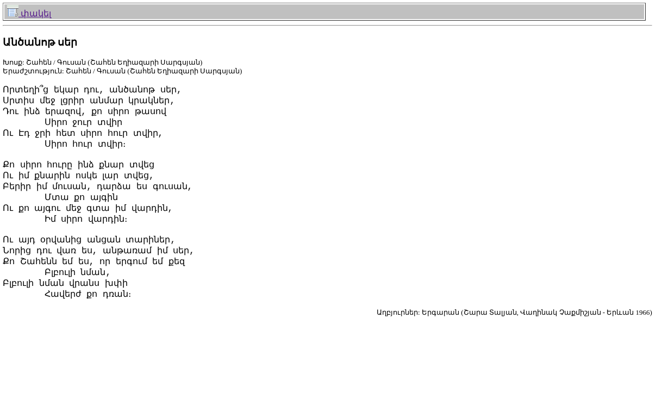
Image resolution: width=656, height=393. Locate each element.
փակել (29, 13)
